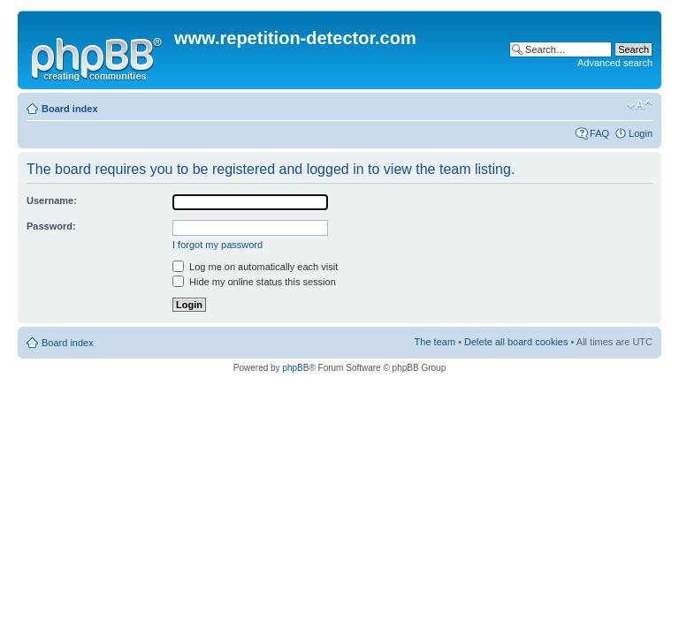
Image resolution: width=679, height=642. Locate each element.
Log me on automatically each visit (255, 266)
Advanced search (614, 62)
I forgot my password (217, 244)
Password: (51, 226)
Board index (70, 108)
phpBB (295, 368)
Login (640, 133)
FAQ (599, 133)
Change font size (639, 105)
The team (435, 341)
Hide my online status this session (254, 281)
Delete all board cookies (516, 341)
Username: (52, 200)
